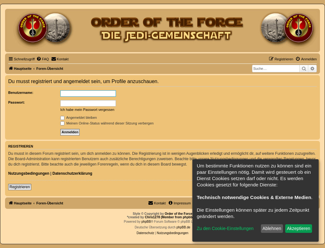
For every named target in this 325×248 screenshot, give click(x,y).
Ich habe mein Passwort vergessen (87, 110)
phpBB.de (183, 227)
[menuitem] (42, 59)
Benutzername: (20, 92)
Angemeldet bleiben (78, 117)
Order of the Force (178, 213)
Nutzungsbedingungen (28, 173)
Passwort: (16, 102)
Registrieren (19, 187)
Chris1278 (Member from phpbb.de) (171, 217)
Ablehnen (271, 228)
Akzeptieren (298, 228)
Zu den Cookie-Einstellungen (225, 228)
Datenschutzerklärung (72, 173)
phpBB (146, 221)
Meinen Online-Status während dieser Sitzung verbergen (106, 123)
